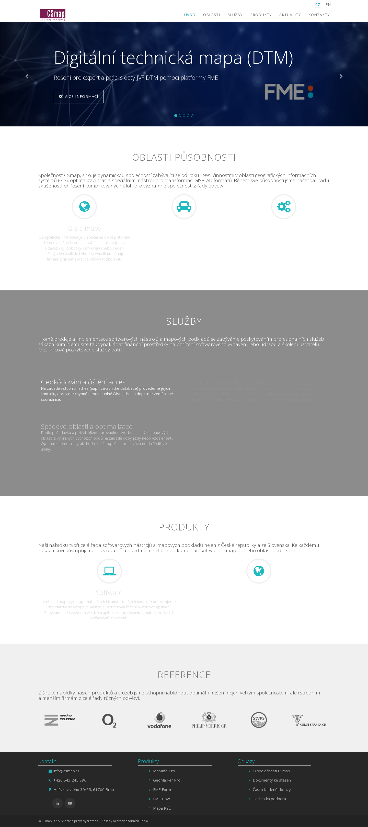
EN (328, 4)
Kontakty (319, 14)
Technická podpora (269, 798)
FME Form (162, 789)
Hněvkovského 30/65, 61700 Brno (83, 789)
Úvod (189, 14)
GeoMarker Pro (166, 780)
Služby (235, 14)
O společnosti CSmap (271, 770)
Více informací (78, 97)
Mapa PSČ (162, 808)
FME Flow (161, 798)
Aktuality (290, 14)
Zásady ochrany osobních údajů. (125, 821)
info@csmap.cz (66, 770)
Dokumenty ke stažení (272, 780)
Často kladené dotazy (272, 789)
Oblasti (211, 14)
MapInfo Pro (164, 770)
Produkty (261, 14)
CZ (317, 4)
